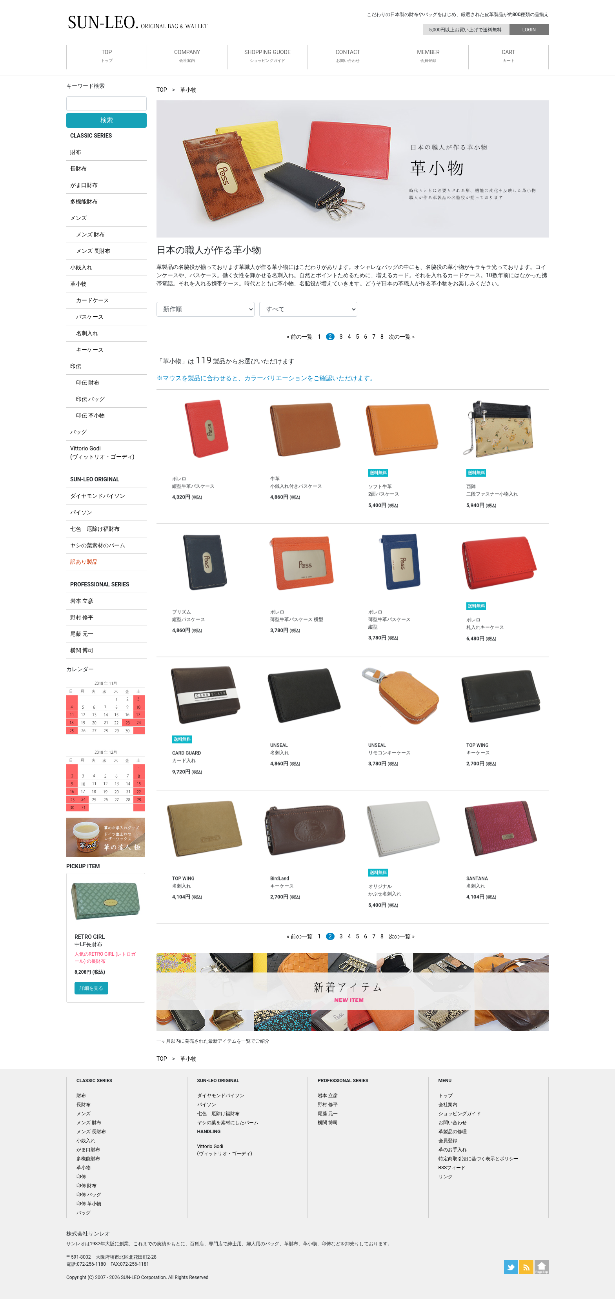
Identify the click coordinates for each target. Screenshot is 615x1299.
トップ (446, 1095)
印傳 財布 (86, 1185)
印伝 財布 (87, 382)
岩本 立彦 (81, 601)
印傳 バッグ (88, 1194)
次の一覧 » (402, 337)
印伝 (75, 366)
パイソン (81, 512)
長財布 (78, 168)
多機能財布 (84, 201)
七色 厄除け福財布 (95, 529)
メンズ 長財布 (93, 251)
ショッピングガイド (460, 1113)
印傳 (81, 1176)
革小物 (78, 284)
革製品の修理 (453, 1131)
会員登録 (448, 1140)
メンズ (78, 218)
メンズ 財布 (90, 234)
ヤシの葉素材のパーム (97, 545)
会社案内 (448, 1104)
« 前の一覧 (300, 337)
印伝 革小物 (90, 415)
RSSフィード (452, 1167)
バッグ (78, 432)
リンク (446, 1176)
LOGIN (529, 30)
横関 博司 (81, 650)
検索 (106, 120)
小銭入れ (81, 267)
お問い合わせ (453, 1122)
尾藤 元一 (81, 634)
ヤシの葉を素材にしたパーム (227, 1122)
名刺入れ (87, 333)
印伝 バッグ (90, 399)
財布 (75, 152)
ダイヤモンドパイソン (97, 496)
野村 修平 (81, 617)
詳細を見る (91, 988)
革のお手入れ (453, 1149)
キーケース (90, 350)
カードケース (92, 300)
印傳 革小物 (88, 1203)
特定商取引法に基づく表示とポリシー (479, 1158)
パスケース (90, 317)
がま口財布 (84, 185)
